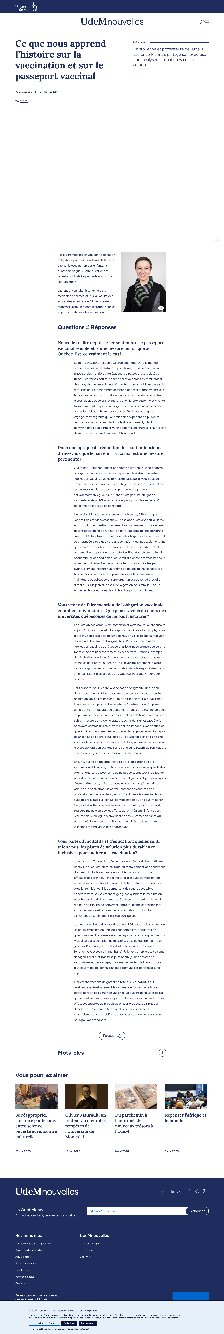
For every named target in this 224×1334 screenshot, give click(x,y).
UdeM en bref (22, 1276)
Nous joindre (86, 1256)
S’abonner (85, 1262)
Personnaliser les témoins (44, 1323)
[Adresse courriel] (136, 1217)
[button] (204, 23)
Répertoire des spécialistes (29, 1256)
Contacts (20, 1289)
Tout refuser (69, 1323)
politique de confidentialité (51, 1329)
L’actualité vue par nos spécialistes (34, 1249)
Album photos (23, 1262)
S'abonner (197, 1217)
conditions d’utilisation (81, 1329)
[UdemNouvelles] (112, 23)
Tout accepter (87, 1323)
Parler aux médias (24, 1282)
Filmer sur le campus (26, 1269)
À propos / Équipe (89, 1249)
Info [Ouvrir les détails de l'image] (215, 245)
